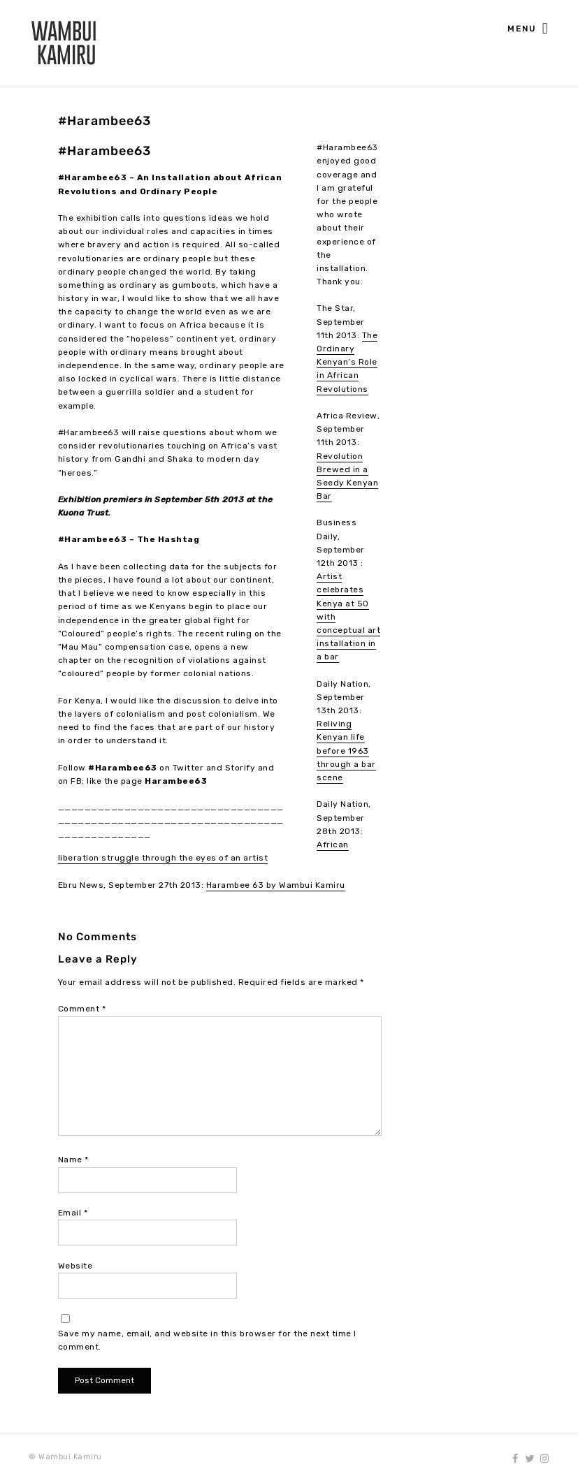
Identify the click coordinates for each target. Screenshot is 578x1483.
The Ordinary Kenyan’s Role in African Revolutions (347, 362)
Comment (82, 1009)
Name (73, 1159)
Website (75, 1266)
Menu (528, 29)
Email (73, 1213)
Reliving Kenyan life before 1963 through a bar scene (346, 750)
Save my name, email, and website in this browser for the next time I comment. (207, 1340)
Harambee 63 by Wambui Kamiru (275, 885)
